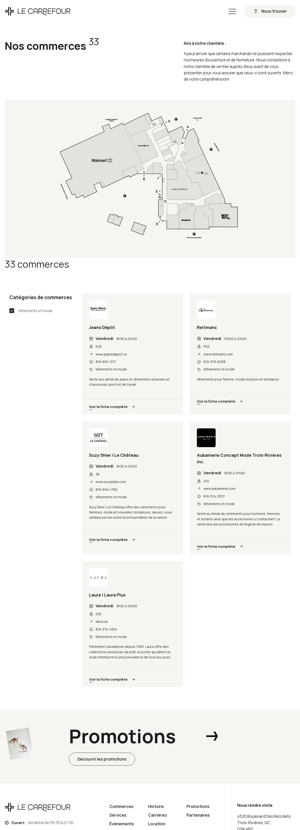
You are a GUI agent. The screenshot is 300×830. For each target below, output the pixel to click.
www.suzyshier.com (111, 481)
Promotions (198, 806)
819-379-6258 (214, 361)
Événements (121, 823)
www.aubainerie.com (219, 488)
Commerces (121, 806)
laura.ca (102, 621)
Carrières (157, 815)
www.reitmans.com (218, 354)
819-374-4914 (106, 629)
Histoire (156, 806)
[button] (232, 11)
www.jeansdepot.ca (111, 354)
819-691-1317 (106, 361)
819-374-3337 (214, 496)
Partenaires (198, 815)
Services (118, 815)
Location (156, 823)
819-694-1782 (106, 489)
